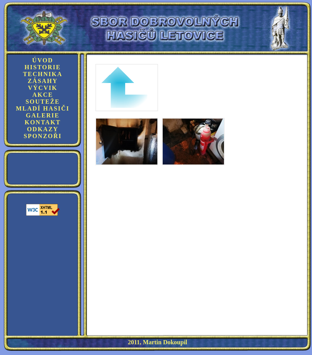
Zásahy (43, 81)
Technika (42, 74)
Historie (43, 67)
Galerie (43, 115)
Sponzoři (43, 136)
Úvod (42, 60)
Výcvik (42, 88)
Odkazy (42, 129)
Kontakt (43, 122)
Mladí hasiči (42, 108)
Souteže (43, 101)
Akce (42, 94)
